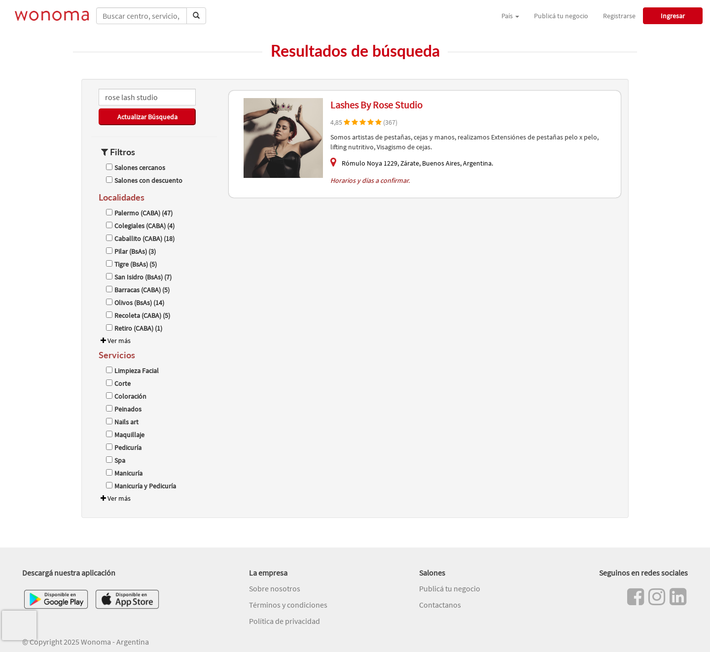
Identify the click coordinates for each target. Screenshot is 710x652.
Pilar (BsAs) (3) (131, 251)
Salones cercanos (135, 167)
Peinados (124, 409)
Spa (115, 460)
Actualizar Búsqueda (147, 116)
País (510, 15)
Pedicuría (124, 447)
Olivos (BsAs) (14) (135, 302)
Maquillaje (125, 434)
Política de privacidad (284, 621)
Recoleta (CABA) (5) (138, 315)
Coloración (126, 396)
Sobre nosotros (274, 588)
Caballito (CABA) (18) (140, 238)
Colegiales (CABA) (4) (140, 225)
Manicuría (124, 473)
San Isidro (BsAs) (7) (139, 277)
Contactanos (440, 605)
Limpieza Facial (132, 370)
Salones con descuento (144, 180)
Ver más (115, 340)
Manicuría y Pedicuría (141, 485)
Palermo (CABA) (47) (139, 212)
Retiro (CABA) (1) (134, 328)
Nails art (122, 421)
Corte (118, 383)
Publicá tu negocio (561, 15)
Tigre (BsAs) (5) (131, 264)
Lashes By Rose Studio (376, 105)
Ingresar (673, 15)
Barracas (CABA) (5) (138, 289)
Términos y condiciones (288, 605)
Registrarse (619, 15)
